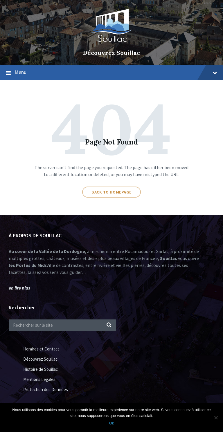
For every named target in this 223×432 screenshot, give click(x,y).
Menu (116, 72)
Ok (111, 423)
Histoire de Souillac (40, 369)
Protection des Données (45, 389)
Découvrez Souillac (111, 52)
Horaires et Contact (41, 349)
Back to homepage (111, 192)
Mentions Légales (39, 379)
